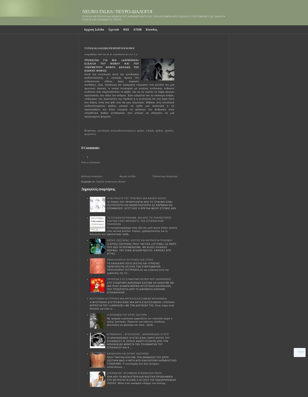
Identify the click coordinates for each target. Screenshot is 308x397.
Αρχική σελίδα (128, 176)
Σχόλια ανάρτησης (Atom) (111, 182)
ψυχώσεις (90, 134)
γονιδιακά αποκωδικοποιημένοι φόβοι (121, 130)
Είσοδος (152, 29)
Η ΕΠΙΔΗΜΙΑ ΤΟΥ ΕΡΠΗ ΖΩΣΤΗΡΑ (127, 315)
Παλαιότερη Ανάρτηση (165, 176)
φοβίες (169, 130)
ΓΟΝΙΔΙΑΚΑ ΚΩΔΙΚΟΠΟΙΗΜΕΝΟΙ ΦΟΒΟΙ (109, 48)
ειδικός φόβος (154, 130)
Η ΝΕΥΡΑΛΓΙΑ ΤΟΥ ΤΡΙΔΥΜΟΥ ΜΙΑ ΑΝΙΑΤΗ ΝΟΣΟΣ (136, 198)
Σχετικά (113, 29)
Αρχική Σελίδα (94, 29)
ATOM (137, 29)
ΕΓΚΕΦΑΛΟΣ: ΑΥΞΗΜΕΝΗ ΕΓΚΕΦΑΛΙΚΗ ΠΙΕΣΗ (134, 373)
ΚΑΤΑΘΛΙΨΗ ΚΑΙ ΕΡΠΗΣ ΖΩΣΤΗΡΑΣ (128, 354)
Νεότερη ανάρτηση (91, 176)
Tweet (301, 351)
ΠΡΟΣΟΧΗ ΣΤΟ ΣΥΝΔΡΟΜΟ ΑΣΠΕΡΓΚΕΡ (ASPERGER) (139, 279)
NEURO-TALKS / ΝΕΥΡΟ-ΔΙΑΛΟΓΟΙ (117, 11)
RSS (126, 29)
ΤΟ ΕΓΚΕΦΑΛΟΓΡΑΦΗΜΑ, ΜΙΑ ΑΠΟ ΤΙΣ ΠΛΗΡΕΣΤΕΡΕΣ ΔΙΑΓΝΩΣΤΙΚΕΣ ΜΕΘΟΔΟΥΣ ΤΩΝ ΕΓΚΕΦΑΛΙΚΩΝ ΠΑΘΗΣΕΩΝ (139, 221)
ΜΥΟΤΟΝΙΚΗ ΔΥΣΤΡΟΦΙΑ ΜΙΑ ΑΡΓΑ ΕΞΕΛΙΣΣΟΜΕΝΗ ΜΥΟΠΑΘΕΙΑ (128, 299)
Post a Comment (90, 162)
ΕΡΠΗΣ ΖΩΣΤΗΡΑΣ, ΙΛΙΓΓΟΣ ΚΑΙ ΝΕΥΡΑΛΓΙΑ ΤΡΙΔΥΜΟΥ (140, 240)
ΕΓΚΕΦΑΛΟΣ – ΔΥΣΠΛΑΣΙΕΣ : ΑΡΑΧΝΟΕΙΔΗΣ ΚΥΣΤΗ (138, 334)
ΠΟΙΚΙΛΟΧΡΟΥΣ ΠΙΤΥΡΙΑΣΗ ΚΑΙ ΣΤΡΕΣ (130, 260)
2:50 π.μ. (133, 54)
